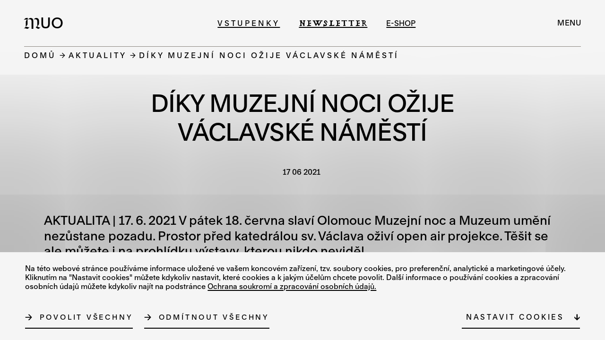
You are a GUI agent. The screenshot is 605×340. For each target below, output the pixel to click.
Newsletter (333, 22)
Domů (40, 55)
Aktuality (98, 55)
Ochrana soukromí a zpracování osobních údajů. (291, 286)
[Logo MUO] (46, 22)
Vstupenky (248, 22)
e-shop (400, 22)
